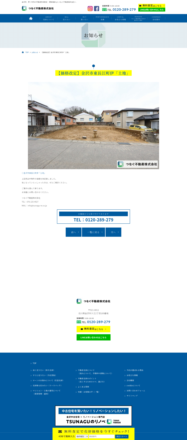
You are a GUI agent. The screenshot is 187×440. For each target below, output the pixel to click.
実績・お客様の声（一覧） (89, 392)
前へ (73, 232)
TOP (27, 52)
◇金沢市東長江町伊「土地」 (34, 173)
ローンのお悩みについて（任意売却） (48, 380)
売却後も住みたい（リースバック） (47, 385)
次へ (113, 232)
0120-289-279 (124, 9)
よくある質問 (83, 386)
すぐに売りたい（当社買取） (45, 375)
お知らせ (35, 52)
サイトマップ (132, 395)
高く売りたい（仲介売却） (44, 370)
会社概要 (130, 380)
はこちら (152, 5)
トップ (31, 18)
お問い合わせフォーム (136, 390)
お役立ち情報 (120, 18)
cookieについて (133, 385)
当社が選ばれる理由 (135, 370)
